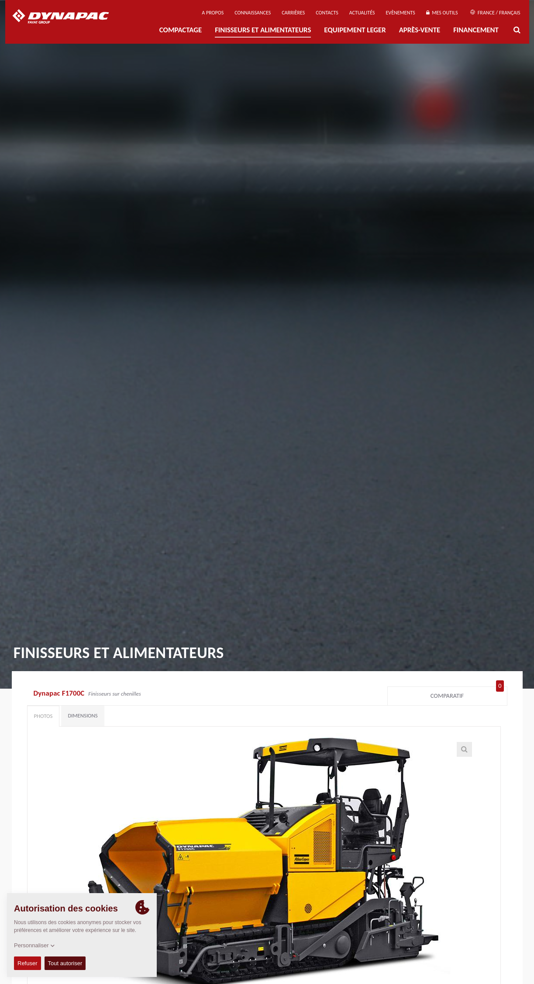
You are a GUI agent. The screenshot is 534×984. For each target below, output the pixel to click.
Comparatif (467, 694)
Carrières (293, 13)
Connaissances (252, 13)
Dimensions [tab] (82, 715)
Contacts (327, 13)
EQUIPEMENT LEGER (355, 30)
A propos (213, 13)
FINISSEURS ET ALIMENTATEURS (263, 30)
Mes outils (442, 13)
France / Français (495, 13)
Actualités (362, 13)
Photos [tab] (43, 716)
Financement (476, 30)
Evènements (400, 13)
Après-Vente (419, 30)
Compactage (180, 30)
